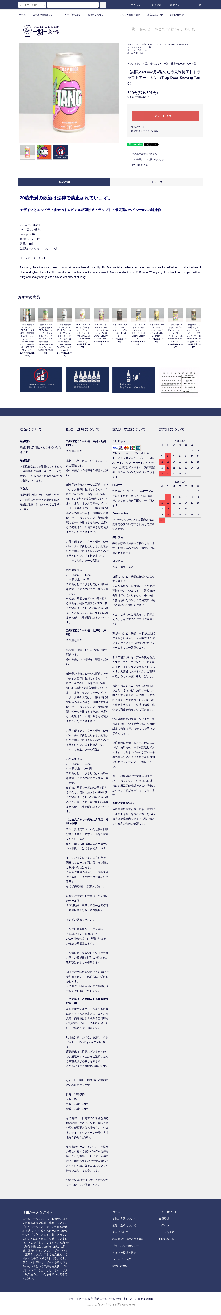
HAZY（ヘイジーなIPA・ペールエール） (173, 44)
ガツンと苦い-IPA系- (144, 44)
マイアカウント (168, 1211)
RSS (115, 1266)
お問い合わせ (175, 14)
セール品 (139, 53)
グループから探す (69, 14)
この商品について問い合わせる (146, 159)
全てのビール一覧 (143, 47)
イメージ (157, 182)
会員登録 (154, 5)
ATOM (123, 1266)
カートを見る (167, 1232)
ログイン (172, 5)
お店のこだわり (93, 14)
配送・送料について (124, 1225)
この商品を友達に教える (142, 154)
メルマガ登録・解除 (127, 14)
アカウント (135, 5)
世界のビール (141, 50)
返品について (138, 127)
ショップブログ (121, 1259)
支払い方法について (124, 1218)
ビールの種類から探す (41, 14)
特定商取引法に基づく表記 (144, 131)
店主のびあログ (153, 14)
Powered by (110, 1305)
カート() (193, 5)
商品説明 (64, 182)
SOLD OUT (165, 116)
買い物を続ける (138, 164)
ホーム (22, 14)
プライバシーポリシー (125, 1245)
